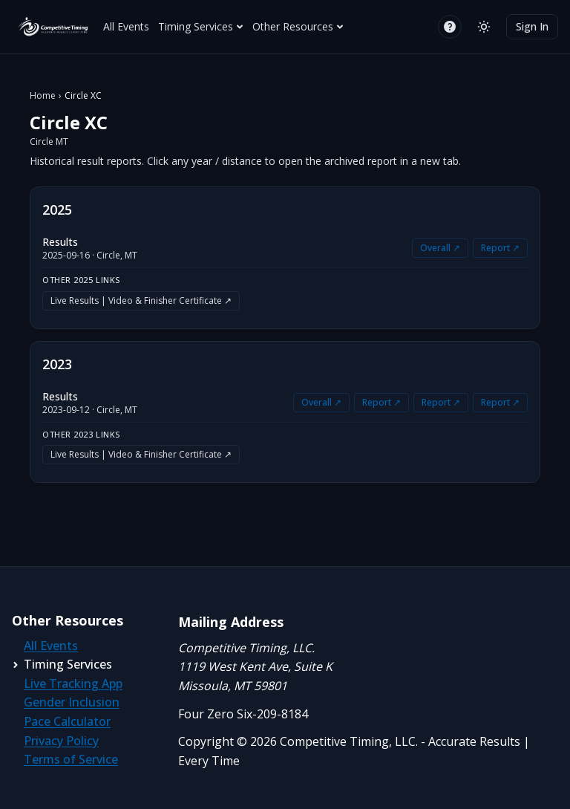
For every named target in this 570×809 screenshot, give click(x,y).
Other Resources (298, 26)
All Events (126, 26)
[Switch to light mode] (484, 26)
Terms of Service (71, 759)
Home (43, 96)
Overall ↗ (440, 247)
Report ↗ (500, 247)
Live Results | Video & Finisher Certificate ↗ (141, 300)
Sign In (532, 26)
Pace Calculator (67, 721)
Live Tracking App (73, 683)
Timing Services (200, 26)
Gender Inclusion (71, 702)
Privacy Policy (61, 740)
